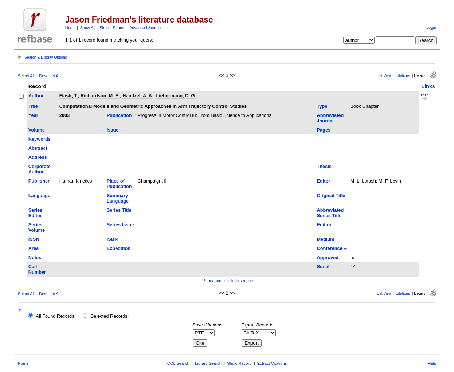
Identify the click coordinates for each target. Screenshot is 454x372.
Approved (327, 257)
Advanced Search (145, 28)
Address (37, 157)
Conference (329, 248)
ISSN (33, 239)
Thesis (324, 166)
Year (33, 115)
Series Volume (36, 227)
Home (70, 28)
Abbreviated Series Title (330, 212)
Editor (323, 181)
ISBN (112, 239)
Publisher (39, 181)
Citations (402, 76)
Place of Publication (119, 183)
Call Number (37, 269)
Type (322, 106)
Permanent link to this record (228, 280)
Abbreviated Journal (330, 118)
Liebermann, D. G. (176, 95)
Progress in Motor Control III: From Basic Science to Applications (204, 115)
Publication (119, 115)
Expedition (118, 248)
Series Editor (35, 212)
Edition (324, 224)
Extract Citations (272, 363)
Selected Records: (110, 316)
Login (431, 27)
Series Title (119, 210)
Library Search (208, 363)
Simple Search (112, 28)
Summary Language (118, 198)
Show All (87, 28)
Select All (26, 76)
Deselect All (49, 76)
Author (36, 95)
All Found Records (55, 316)
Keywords (39, 139)
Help (432, 363)
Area (33, 248)
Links (428, 86)
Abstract (37, 148)
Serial (323, 266)
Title (33, 106)
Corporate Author (39, 169)
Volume (36, 130)
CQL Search (178, 363)
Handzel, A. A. (137, 95)
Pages (323, 130)
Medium (325, 239)
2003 (64, 115)
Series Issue (120, 224)
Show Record (239, 363)
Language (39, 195)
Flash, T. (68, 95)
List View (384, 76)
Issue (113, 130)
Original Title (331, 195)
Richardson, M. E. (100, 95)
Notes (35, 257)
